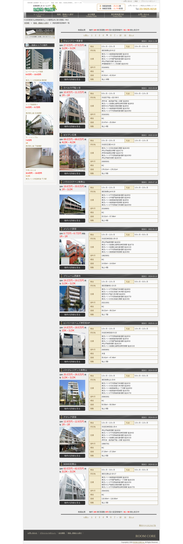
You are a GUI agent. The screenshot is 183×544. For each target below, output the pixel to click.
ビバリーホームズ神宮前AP (76, 323)
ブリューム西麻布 (72, 276)
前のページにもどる (147, 525)
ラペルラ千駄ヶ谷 (72, 87)
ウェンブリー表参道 (73, 40)
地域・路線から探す (65, 15)
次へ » (131, 35)
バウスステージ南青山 (74, 182)
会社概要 (91, 15)
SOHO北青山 (69, 464)
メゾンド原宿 (69, 229)
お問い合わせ (143, 15)
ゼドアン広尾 (69, 135)
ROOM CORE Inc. (139, 542)
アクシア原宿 (69, 417)
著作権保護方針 (117, 15)
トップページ (39, 15)
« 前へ (86, 35)
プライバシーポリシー (148, 1)
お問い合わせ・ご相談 (130, 1)
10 (120, 35)
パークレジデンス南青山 (75, 370)
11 (125, 35)
